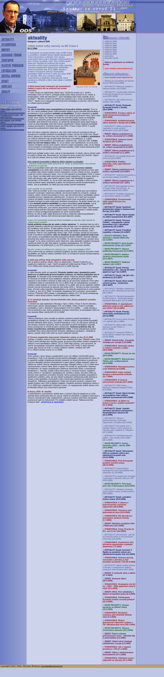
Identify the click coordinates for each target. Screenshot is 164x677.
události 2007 (111, 43)
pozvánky (109, 56)
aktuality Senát (111, 58)
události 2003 (111, 52)
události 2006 (111, 45)
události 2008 (111, 41)
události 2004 (111, 50)
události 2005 (111, 48)
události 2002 (111, 54)
